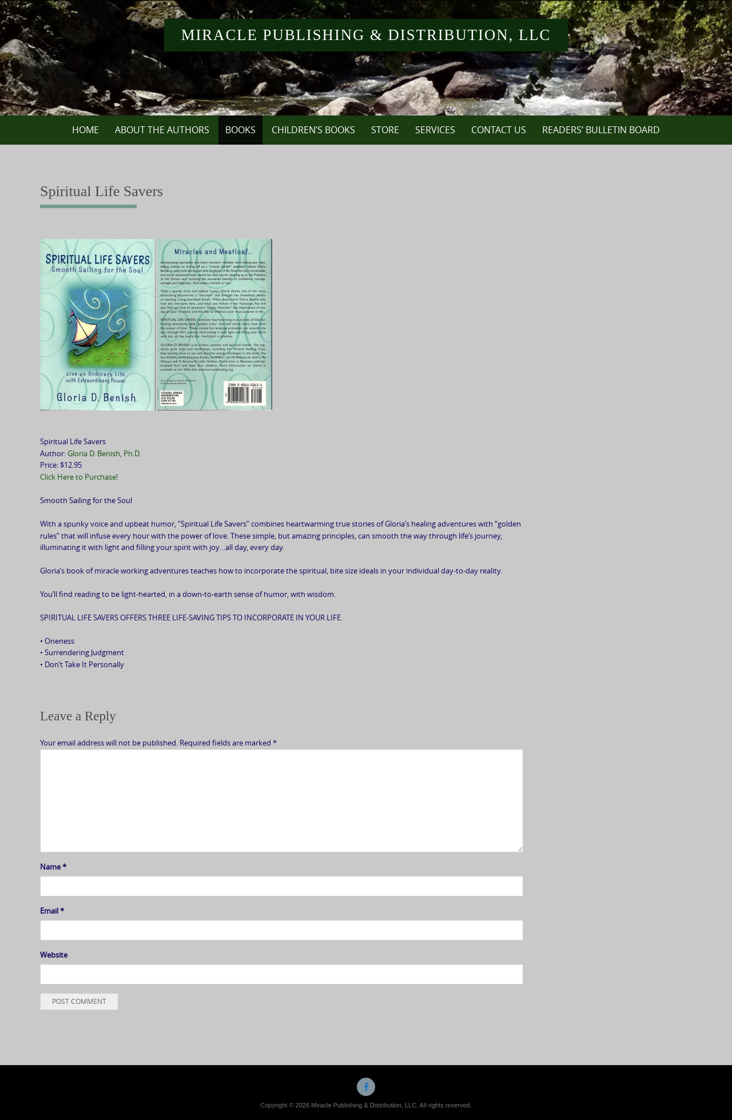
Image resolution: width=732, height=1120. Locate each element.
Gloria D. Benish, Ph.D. (104, 453)
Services (435, 129)
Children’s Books (313, 129)
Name (53, 867)
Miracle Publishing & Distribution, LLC (366, 34)
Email (52, 911)
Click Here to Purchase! (79, 477)
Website (53, 955)
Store (385, 129)
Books (240, 129)
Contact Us (498, 129)
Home (85, 129)
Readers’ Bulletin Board (601, 129)
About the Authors (162, 129)
